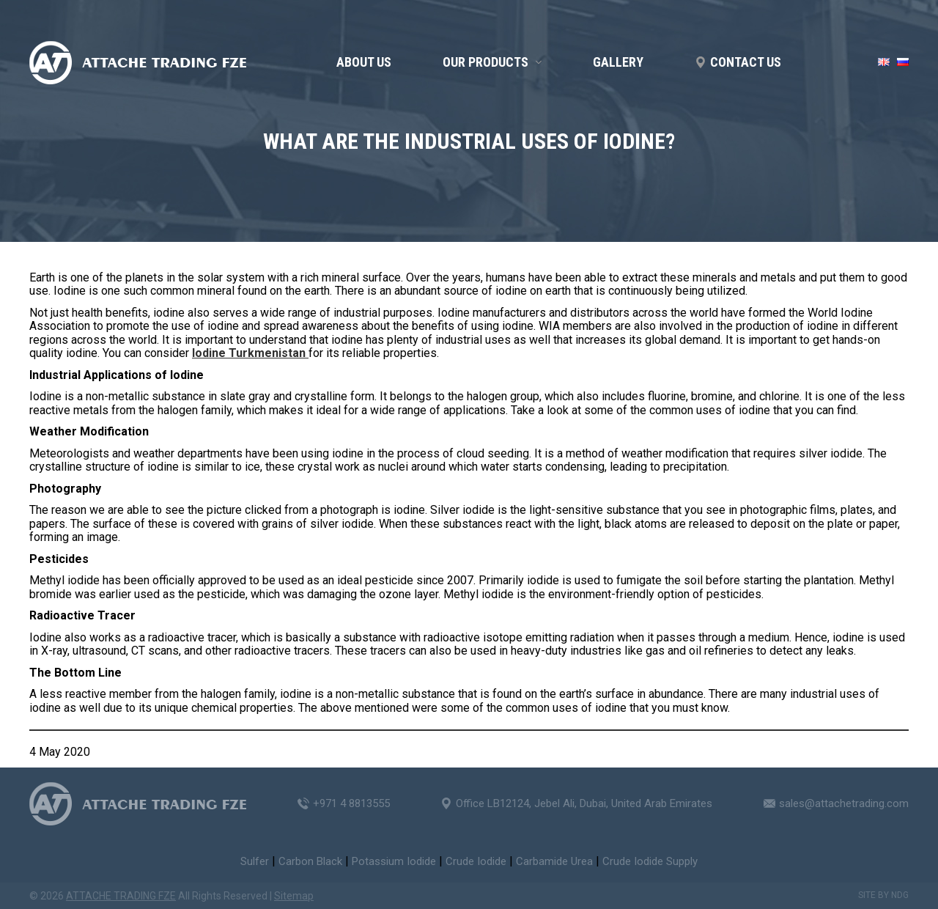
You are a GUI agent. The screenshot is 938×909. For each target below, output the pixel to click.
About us (363, 62)
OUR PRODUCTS (485, 62)
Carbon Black (310, 861)
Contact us (745, 62)
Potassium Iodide (394, 861)
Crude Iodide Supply (650, 861)
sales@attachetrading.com (844, 804)
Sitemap (294, 896)
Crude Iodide (476, 861)
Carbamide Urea (554, 861)
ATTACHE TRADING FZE (121, 896)
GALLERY (618, 62)
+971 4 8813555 (351, 804)
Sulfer (254, 861)
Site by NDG (883, 895)
